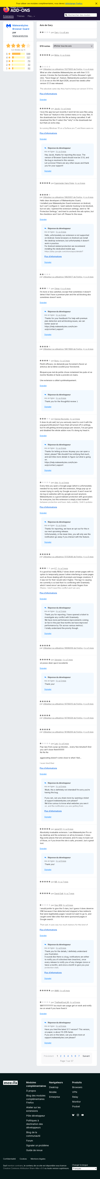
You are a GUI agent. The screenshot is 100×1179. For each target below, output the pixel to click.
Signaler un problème (37, 1145)
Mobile (53, 1092)
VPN (74, 1092)
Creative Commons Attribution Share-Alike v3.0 (23, 1168)
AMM (56, 991)
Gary (56, 32)
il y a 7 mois (63, 882)
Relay (75, 1096)
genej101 (58, 829)
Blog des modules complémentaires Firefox (35, 1099)
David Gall (58, 893)
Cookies (23, 1159)
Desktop (53, 1087)
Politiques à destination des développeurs (34, 1124)
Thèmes (20, 16)
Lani (56, 743)
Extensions (8, 16)
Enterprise (54, 1096)
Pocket (76, 1106)
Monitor (76, 1101)
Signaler (43, 99)
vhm (56, 482)
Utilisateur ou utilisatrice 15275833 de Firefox (62, 69)
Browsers (77, 1087)
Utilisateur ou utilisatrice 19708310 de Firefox (62, 704)
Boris (56, 361)
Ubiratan (58, 660)
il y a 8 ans (64, 32)
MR (55, 882)
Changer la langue (80, 1165)
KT (55, 568)
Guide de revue (34, 1150)
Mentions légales (38, 1159)
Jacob (57, 109)
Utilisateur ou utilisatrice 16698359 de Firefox (63, 648)
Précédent (49, 1056)
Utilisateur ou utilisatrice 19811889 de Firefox (62, 349)
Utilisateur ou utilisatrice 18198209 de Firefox (62, 732)
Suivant (86, 1056)
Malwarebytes (20, 36)
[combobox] (80, 15)
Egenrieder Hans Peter (64, 183)
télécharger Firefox (73, 3)
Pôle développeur (35, 1115)
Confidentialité (9, 1159)
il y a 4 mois (65, 55)
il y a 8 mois (68, 905)
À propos (31, 1090)
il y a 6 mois (88, 704)
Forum (29, 1140)
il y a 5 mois (88, 557)
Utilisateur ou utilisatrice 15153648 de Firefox (62, 557)
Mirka (56, 55)
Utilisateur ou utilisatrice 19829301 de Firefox (62, 197)
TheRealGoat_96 (61, 1002)
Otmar (57, 288)
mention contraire (15, 1165)
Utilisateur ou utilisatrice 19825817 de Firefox (62, 277)
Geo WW (58, 905)
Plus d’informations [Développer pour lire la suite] (48, 94)
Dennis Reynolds (61, 419)
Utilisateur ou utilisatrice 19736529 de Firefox (63, 718)
